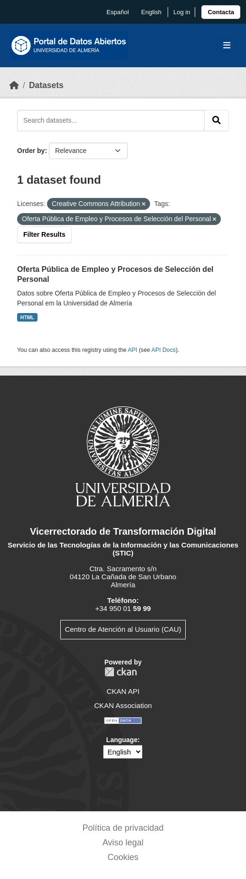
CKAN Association (123, 705)
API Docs (163, 350)
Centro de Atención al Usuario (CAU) (123, 629)
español (117, 12)
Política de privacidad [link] (122, 828)
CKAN (120, 672)
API (132, 350)
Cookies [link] (122, 857)
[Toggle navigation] (227, 46)
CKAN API (122, 691)
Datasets (46, 85)
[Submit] (216, 120)
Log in (181, 12)
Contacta (221, 12)
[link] (220, 12)
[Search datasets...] (111, 120)
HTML (27, 317)
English (151, 12)
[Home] (14, 85)
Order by (31, 150)
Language (122, 740)
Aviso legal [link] (123, 842)
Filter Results (44, 234)
